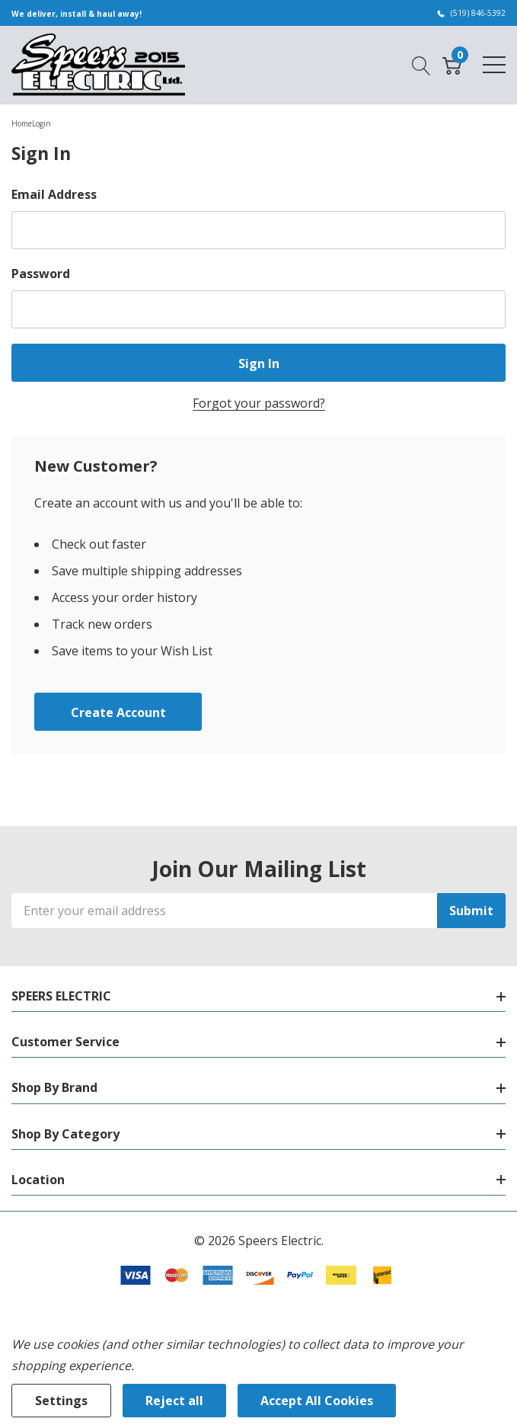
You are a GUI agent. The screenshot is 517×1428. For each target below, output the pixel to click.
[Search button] (421, 64)
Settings (61, 1400)
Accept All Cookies (316, 1400)
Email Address (54, 194)
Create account (118, 712)
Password (40, 273)
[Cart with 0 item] (451, 64)
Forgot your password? (259, 403)
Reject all (174, 1400)
